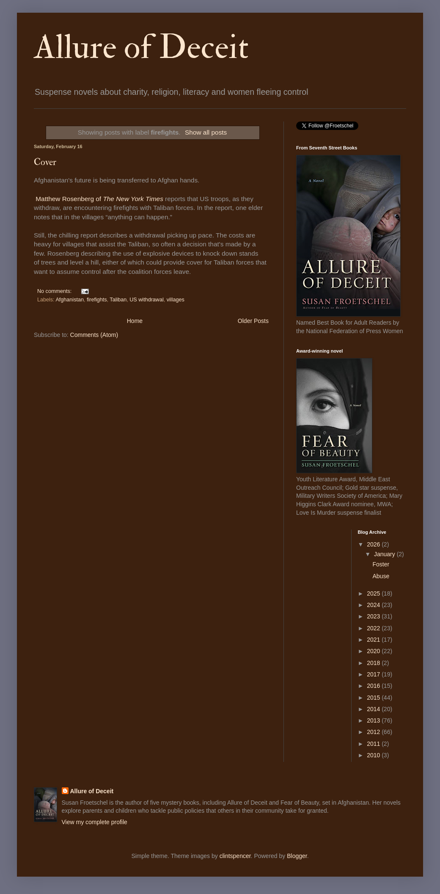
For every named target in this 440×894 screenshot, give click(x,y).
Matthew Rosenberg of (99, 198)
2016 (374, 685)
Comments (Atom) (94, 334)
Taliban (118, 300)
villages (175, 300)
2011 (374, 743)
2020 (374, 651)
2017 (374, 674)
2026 (374, 544)
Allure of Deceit (141, 47)
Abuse (380, 576)
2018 (374, 662)
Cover (45, 162)
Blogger (297, 856)
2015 (374, 697)
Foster (380, 564)
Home (135, 320)
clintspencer (235, 856)
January (385, 554)
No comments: (55, 291)
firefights (97, 300)
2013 (374, 720)
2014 (374, 709)
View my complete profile (94, 822)
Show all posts (206, 132)
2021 (374, 639)
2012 (374, 731)
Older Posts (253, 320)
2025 (374, 593)
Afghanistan (69, 300)
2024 (374, 605)
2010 (374, 755)
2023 (374, 616)
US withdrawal (146, 300)
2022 (374, 628)
